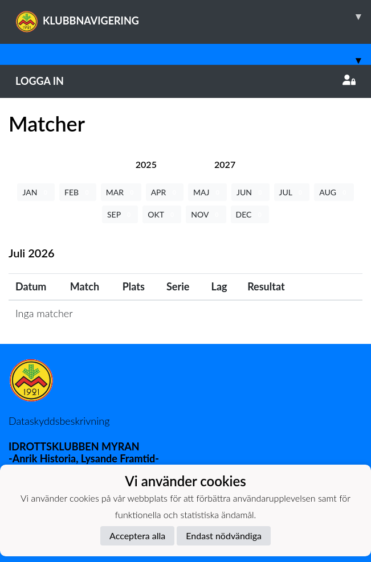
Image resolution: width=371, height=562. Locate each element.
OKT (162, 214)
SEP (120, 214)
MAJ (207, 192)
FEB (77, 192)
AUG (333, 192)
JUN (250, 192)
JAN (36, 192)
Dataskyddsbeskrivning (59, 421)
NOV (206, 214)
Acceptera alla (137, 535)
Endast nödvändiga (224, 535)
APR (164, 192)
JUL (292, 192)
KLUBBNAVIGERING (193, 16)
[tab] (146, 164)
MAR (121, 192)
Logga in (185, 81)
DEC (250, 214)
